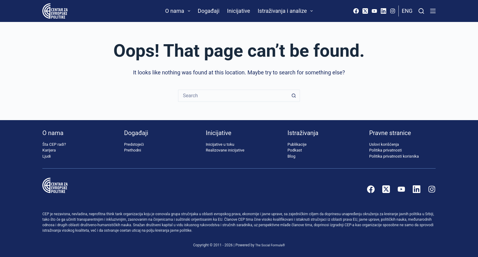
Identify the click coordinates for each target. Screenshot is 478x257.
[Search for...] (233, 96)
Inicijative (238, 11)
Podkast (294, 150)
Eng (407, 11)
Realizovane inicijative (225, 150)
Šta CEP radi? (54, 144)
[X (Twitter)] (365, 11)
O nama (179, 11)
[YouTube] (374, 11)
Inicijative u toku (220, 144)
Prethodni (132, 150)
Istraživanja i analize (286, 11)
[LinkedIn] (383, 11)
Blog (291, 156)
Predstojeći (134, 144)
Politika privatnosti (385, 150)
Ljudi (46, 156)
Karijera (49, 150)
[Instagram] (392, 11)
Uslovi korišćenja (384, 144)
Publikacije (297, 144)
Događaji (208, 11)
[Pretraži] (421, 11)
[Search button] (294, 96)
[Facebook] (356, 11)
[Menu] (433, 11)
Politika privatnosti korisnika (394, 156)
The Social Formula (268, 245)
